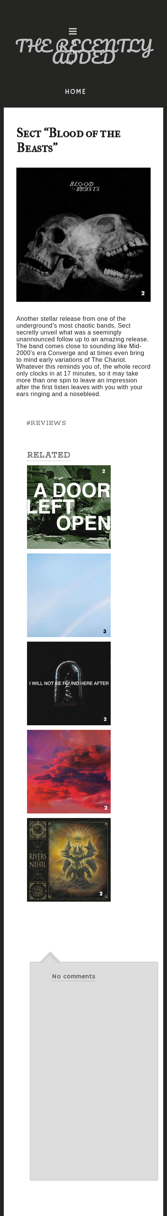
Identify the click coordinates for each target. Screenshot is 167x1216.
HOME (75, 92)
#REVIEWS (46, 423)
